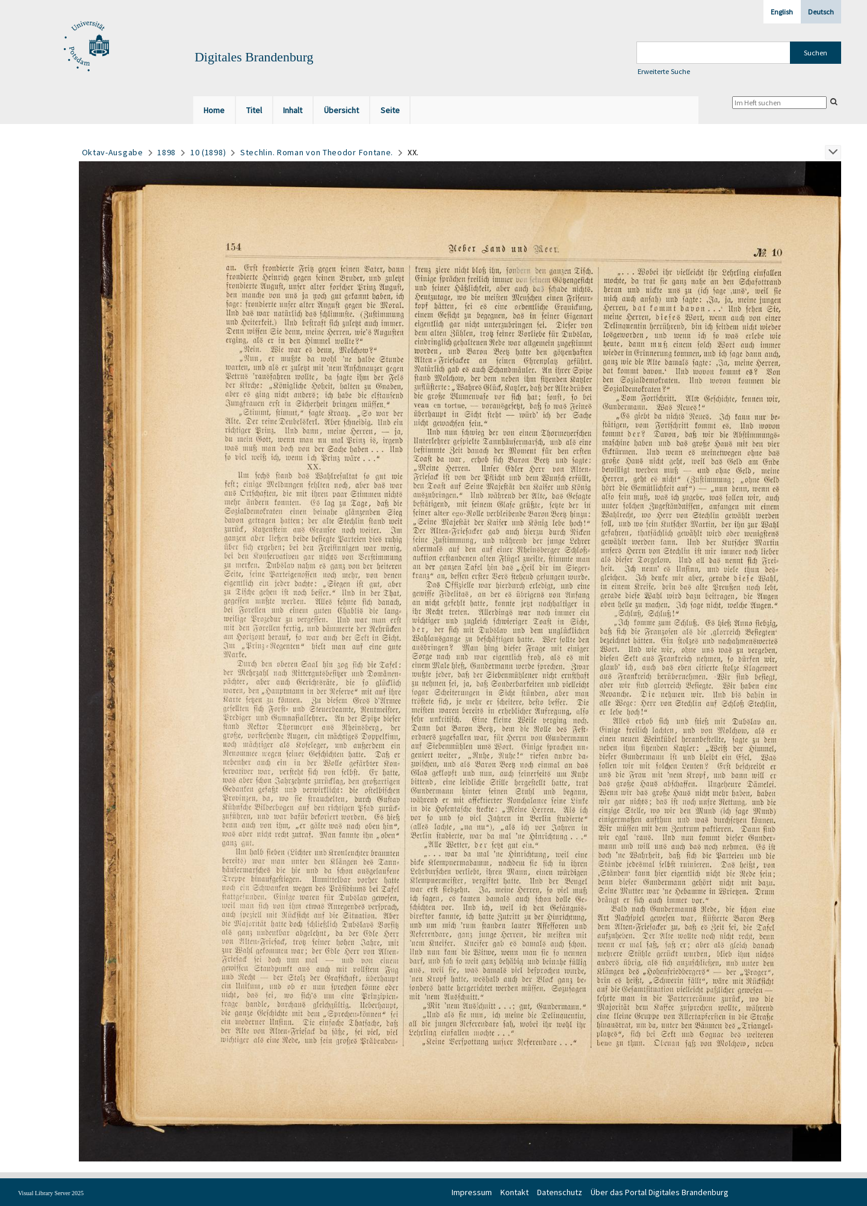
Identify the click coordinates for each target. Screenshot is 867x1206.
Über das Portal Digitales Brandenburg (660, 1192)
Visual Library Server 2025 (51, 1193)
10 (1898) (208, 152)
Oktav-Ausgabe (112, 152)
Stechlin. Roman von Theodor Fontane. (316, 152)
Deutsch (821, 11)
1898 (166, 152)
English (782, 11)
